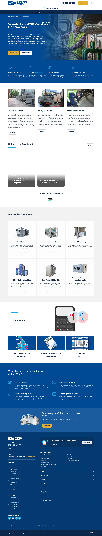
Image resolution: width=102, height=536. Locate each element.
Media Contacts (11, 525)
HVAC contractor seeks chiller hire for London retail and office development (20, 179)
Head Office (12, 443)
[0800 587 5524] (62, 3)
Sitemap (55, 525)
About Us (24, 525)
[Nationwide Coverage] (44, 8)
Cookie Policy (38, 525)
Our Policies (30, 525)
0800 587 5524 (70, 3)
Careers (18, 525)
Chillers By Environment (16, 16)
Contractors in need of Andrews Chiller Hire (49, 181)
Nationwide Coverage (52, 8)
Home (9, 16)
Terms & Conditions (46, 525)
